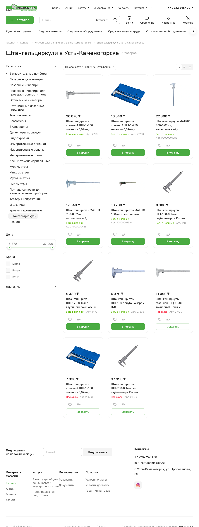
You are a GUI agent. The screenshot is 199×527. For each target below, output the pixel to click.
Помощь (91, 472)
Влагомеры (18, 121)
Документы (66, 485)
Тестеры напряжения (25, 199)
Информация (68, 472)
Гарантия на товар (97, 490)
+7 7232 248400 (179, 7)
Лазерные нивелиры (24, 85)
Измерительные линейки (28, 144)
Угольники (17, 204)
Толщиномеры (20, 115)
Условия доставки (97, 485)
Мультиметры (20, 178)
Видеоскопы (19, 126)
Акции (10, 489)
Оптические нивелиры (26, 100)
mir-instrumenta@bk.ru (149, 463)
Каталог (11, 483)
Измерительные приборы (28, 73)
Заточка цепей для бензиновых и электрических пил (45, 483)
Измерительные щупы (26, 155)
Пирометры (18, 184)
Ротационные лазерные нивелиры (27, 107)
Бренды (11, 494)
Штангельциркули (23, 216)
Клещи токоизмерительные (30, 161)
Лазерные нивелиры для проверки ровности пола (28, 92)
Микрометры (19, 172)
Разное (15, 222)
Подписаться (97, 452)
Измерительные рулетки (28, 149)
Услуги (10, 500)
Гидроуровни (19, 138)
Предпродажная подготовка (43, 493)
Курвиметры (19, 166)
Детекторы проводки (25, 132)
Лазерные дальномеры (26, 79)
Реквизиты (66, 479)
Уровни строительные (26, 210)
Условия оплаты (96, 479)
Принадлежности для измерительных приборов (29, 191)
